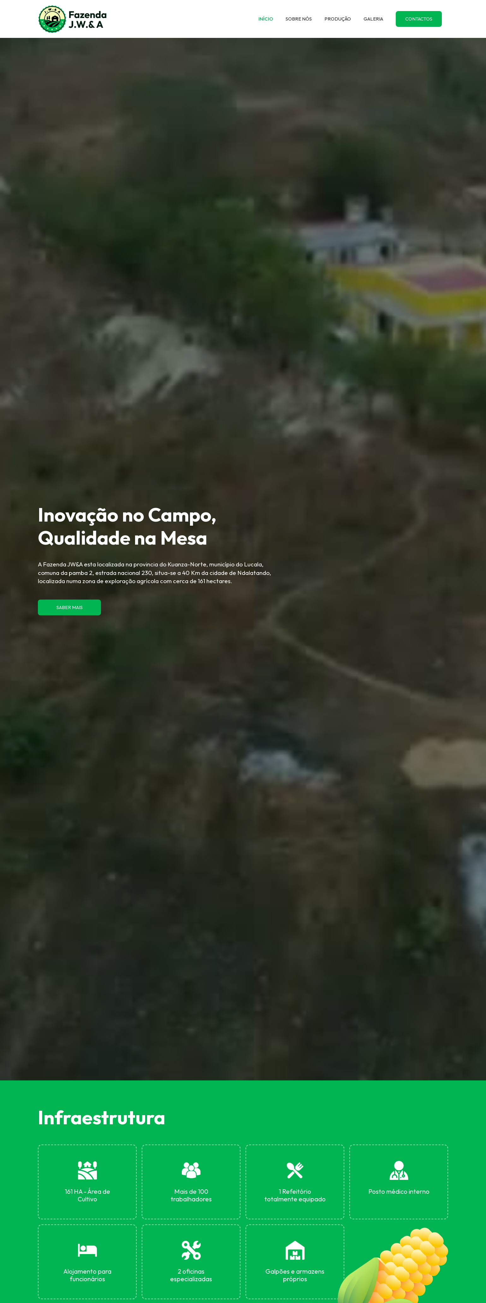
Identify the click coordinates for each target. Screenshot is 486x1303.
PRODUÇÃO (337, 19)
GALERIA (373, 19)
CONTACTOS (418, 19)
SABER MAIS (69, 607)
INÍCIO (265, 19)
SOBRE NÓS (299, 19)
